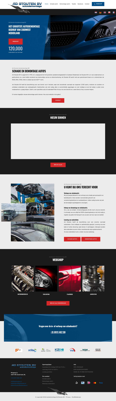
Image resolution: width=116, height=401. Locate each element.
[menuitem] (46, 4)
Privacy (68, 397)
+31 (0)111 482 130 (16, 378)
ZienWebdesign (76, 397)
